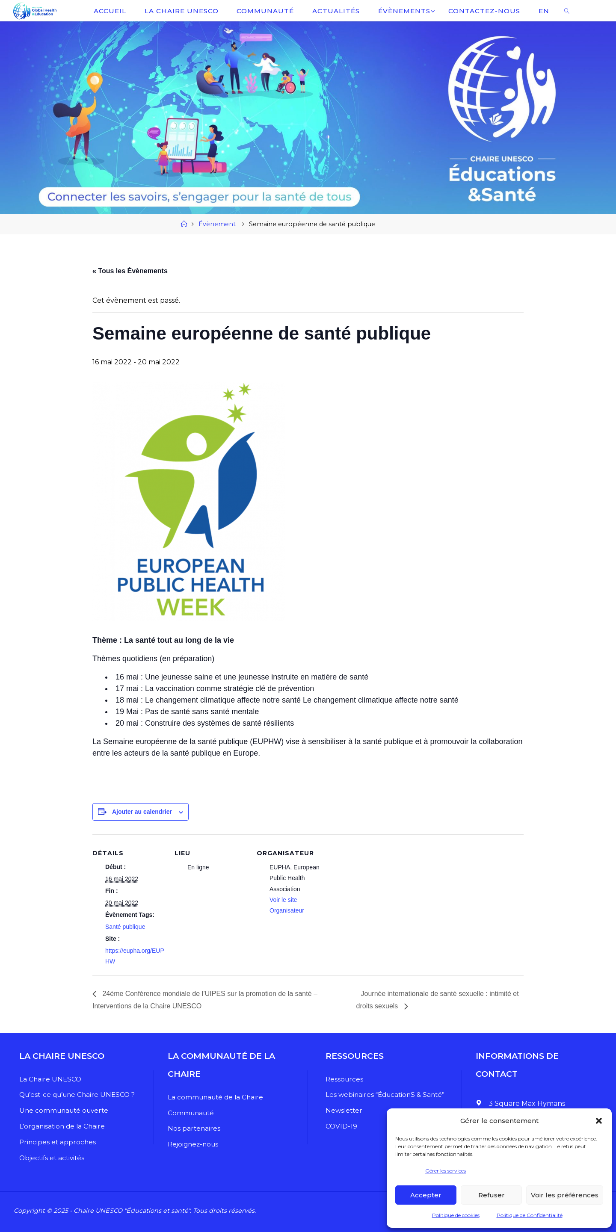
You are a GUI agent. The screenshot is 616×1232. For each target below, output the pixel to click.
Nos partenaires (194, 1128)
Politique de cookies (456, 1215)
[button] (599, 1121)
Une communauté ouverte (63, 1110)
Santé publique (125, 926)
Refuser (491, 1195)
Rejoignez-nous (195, 1144)
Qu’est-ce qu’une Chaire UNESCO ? (77, 1094)
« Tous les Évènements (130, 271)
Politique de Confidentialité (530, 1215)
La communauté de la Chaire (217, 1097)
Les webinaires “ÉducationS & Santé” (385, 1094)
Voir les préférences (564, 1195)
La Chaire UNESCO (48, 1079)
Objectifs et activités (50, 1158)
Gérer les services (445, 1170)
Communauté (192, 1113)
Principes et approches (55, 1142)
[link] (566, 10)
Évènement (217, 224)
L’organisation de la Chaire (60, 1126)
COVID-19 (339, 1126)
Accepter (425, 1195)
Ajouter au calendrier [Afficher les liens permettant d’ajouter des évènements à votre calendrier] (142, 811)
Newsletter (342, 1110)
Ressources (342, 1079)
